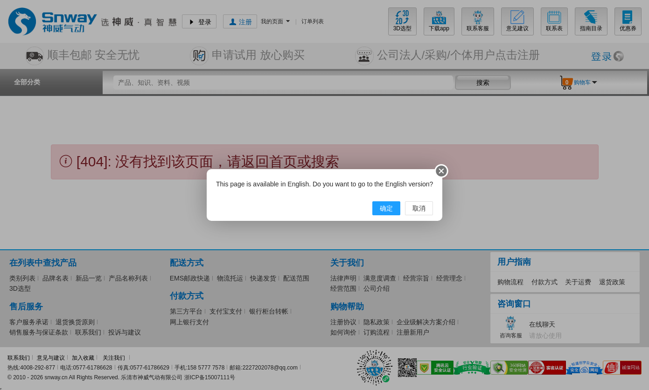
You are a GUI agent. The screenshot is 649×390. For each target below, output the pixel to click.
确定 (386, 208)
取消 (419, 208)
